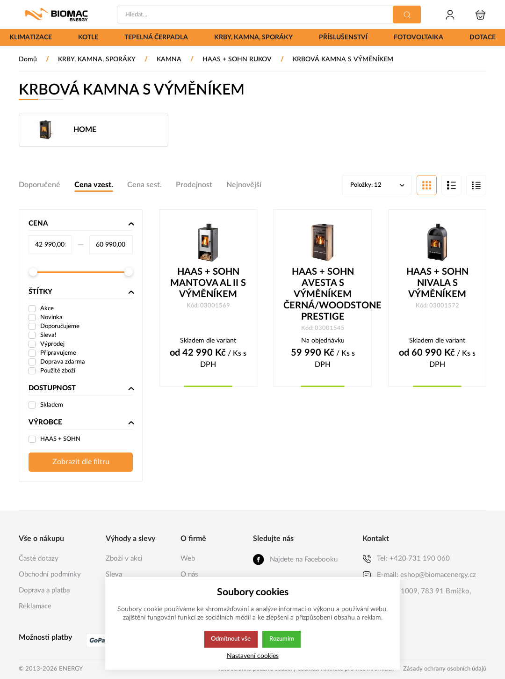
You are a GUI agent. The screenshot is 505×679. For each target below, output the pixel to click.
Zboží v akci (124, 558)
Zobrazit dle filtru (80, 463)
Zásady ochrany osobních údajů (444, 669)
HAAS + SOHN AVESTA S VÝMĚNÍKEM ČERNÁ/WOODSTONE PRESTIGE (322, 295)
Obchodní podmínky (50, 574)
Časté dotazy (38, 558)
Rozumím (282, 639)
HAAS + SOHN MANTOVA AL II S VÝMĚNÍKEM (208, 284)
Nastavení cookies (253, 655)
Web (187, 558)
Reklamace (35, 606)
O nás (189, 574)
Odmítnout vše (230, 639)
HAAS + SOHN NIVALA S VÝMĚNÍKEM (437, 284)
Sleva (114, 574)
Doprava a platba (44, 590)
